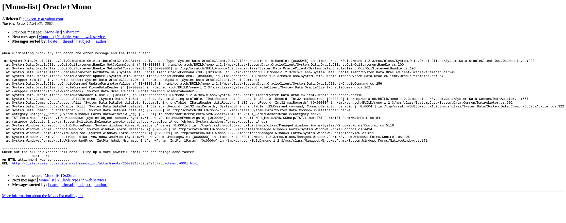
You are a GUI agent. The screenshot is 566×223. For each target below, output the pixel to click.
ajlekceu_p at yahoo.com (43, 19)
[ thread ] (67, 41)
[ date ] (53, 41)
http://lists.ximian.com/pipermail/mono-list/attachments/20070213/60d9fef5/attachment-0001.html (105, 186)
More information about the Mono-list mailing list (42, 218)
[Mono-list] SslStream (61, 32)
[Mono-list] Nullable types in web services (71, 36)
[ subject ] (84, 41)
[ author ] (101, 41)
